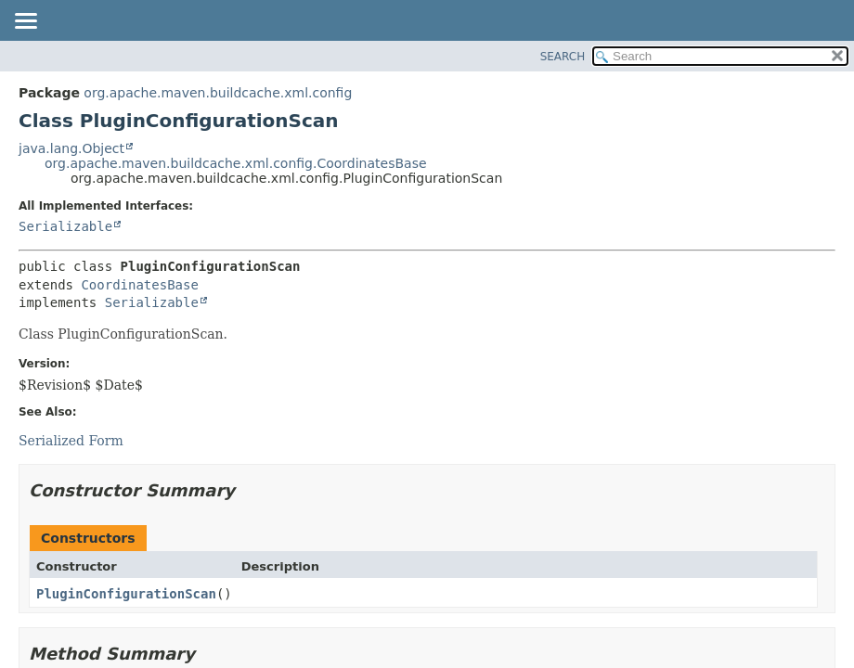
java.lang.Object (71, 148)
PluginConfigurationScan (126, 593)
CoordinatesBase (139, 284)
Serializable (65, 226)
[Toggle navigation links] (25, 22)
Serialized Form (71, 440)
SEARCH (563, 56)
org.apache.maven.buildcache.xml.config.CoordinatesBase (236, 163)
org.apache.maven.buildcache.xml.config (218, 92)
